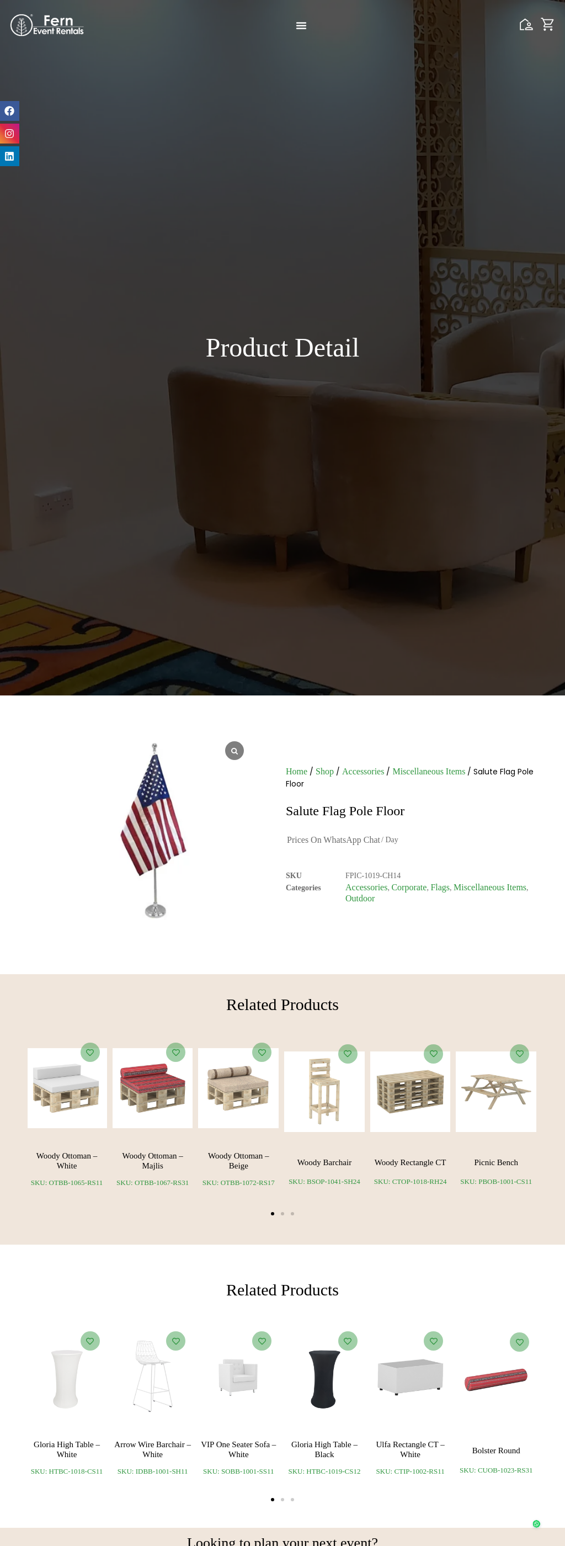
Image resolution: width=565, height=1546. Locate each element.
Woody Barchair (324, 1162)
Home (296, 771)
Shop (325, 771)
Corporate (409, 887)
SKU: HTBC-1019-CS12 (324, 1471)
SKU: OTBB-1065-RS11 (67, 1182)
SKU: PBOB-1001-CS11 (496, 1181)
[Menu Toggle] (301, 25)
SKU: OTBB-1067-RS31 (152, 1182)
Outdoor (360, 898)
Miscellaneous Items (428, 771)
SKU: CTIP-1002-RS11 (410, 1471)
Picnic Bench (497, 1162)
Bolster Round (496, 1450)
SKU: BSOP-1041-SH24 (324, 1181)
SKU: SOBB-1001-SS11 (238, 1471)
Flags (440, 887)
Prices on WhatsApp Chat (333, 839)
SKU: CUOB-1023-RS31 (496, 1470)
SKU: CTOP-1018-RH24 (410, 1181)
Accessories (363, 771)
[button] (272, 1213)
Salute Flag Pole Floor (345, 810)
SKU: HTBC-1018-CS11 (67, 1471)
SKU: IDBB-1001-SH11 (153, 1471)
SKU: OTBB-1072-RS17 (238, 1182)
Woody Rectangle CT (410, 1162)
